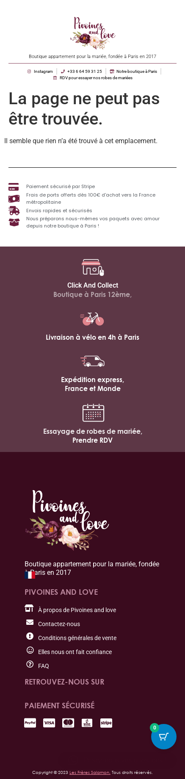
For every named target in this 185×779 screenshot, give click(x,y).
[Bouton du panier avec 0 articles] (164, 736)
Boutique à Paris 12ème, (92, 294)
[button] (117, 760)
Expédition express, (92, 379)
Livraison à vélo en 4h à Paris (92, 337)
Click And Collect (92, 285)
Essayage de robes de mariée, (92, 431)
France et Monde (93, 388)
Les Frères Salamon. (89, 772)
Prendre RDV (92, 440)
